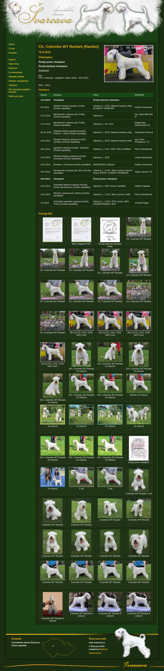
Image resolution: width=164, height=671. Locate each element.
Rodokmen (44, 70)
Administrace (95, 653)
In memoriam (15, 72)
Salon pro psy (16, 96)
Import (12, 59)
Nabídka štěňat (16, 76)
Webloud (103, 649)
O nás (12, 48)
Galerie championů (18, 81)
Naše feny (14, 64)
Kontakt (13, 53)
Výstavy (13, 85)
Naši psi (13, 68)
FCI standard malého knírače (19, 90)
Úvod (11, 44)
